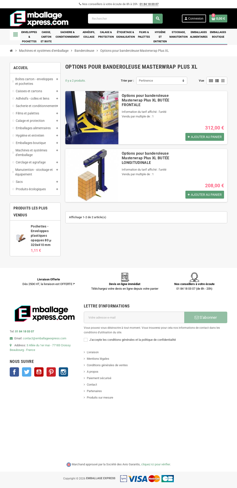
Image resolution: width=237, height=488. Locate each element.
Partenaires (94, 391)
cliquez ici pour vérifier (155, 464)
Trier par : (127, 80)
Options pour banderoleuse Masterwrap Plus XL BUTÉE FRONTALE (145, 100)
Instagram (63, 372)
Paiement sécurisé (99, 378)
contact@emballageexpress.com (44, 338)
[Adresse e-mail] (134, 317)
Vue (201, 80)
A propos (92, 371)
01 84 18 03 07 (149, 4)
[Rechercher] (125, 19)
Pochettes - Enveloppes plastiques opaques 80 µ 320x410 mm (41, 235)
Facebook (14, 372)
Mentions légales (98, 358)
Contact (92, 384)
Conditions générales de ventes (107, 365)
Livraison (93, 352)
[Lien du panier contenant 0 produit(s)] (218, 18)
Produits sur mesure (100, 397)
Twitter (26, 372)
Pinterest (51, 372)
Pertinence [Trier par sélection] (146, 80)
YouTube (39, 372)
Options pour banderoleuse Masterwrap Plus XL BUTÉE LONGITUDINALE (145, 158)
